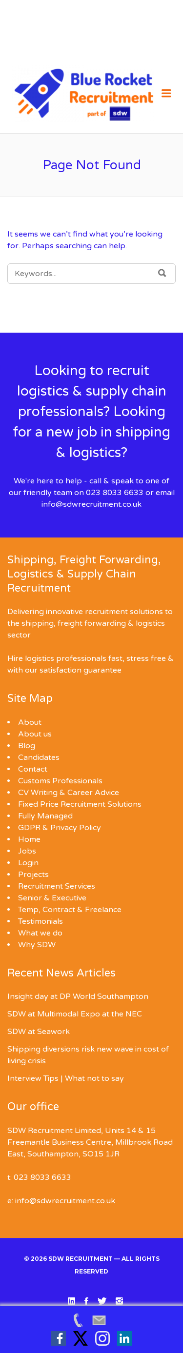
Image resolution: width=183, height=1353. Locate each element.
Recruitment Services (56, 886)
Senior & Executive (52, 898)
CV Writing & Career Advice (68, 792)
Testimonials (40, 921)
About (29, 722)
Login (28, 863)
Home (29, 839)
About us (35, 734)
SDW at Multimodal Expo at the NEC (74, 1014)
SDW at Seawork (38, 1031)
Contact (32, 769)
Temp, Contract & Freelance (70, 910)
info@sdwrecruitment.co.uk (91, 504)
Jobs (27, 851)
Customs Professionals (60, 781)
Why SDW (37, 945)
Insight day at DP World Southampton (77, 996)
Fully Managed (45, 816)
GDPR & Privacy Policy (59, 828)
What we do (40, 933)
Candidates (39, 757)
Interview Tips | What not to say (65, 1078)
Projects (33, 874)
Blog (26, 746)
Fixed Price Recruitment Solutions (80, 804)
